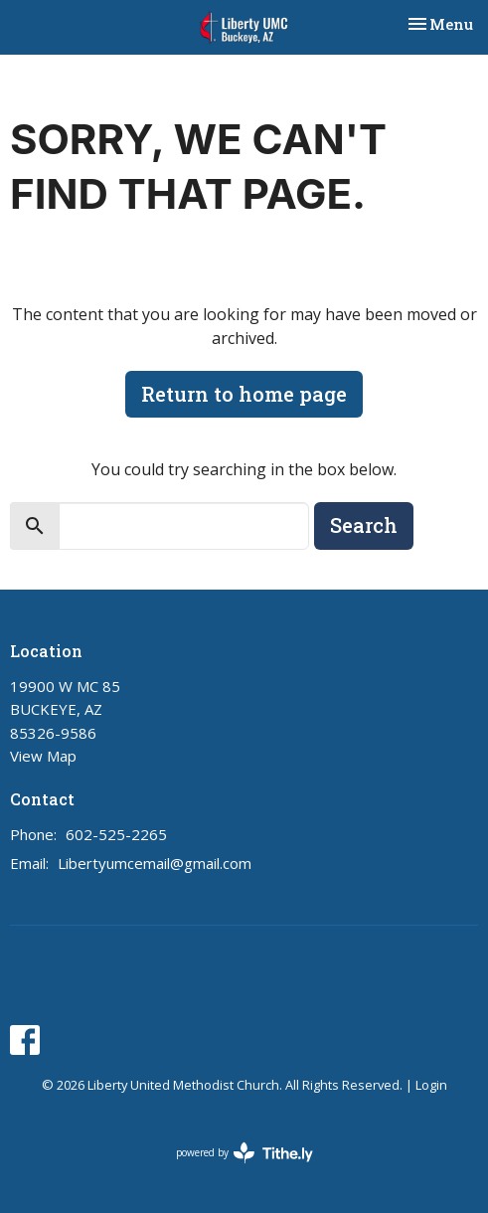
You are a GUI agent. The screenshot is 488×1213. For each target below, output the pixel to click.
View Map (43, 756)
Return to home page (244, 394)
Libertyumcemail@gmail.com (154, 863)
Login (431, 1085)
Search (364, 525)
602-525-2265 (116, 834)
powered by (244, 1153)
